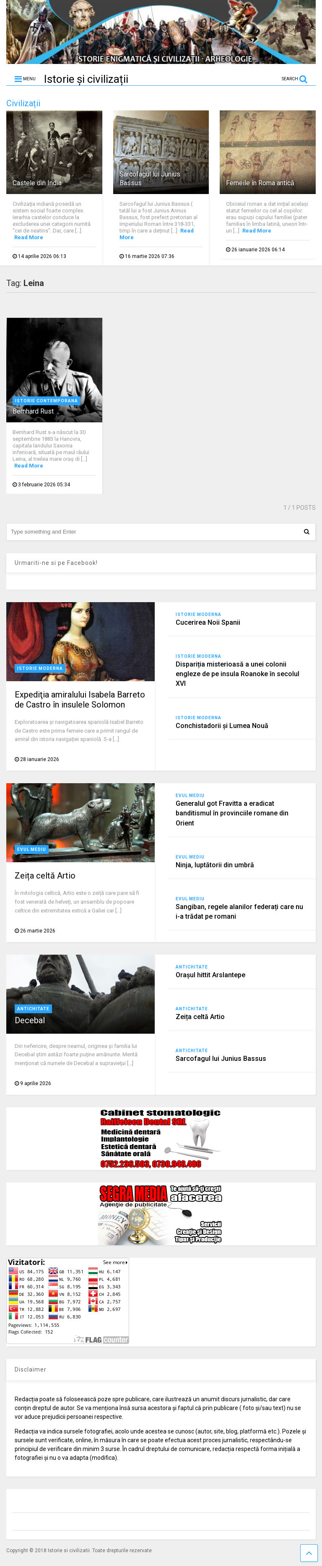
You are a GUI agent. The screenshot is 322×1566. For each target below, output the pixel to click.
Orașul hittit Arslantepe (210, 975)
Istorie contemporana (46, 401)
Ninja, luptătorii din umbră (215, 865)
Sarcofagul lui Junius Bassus (221, 1059)
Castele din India (37, 183)
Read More (28, 237)
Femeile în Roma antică (260, 183)
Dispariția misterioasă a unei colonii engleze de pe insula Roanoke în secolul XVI (237, 673)
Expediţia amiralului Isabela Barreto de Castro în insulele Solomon (80, 700)
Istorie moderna (40, 668)
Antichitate (33, 1009)
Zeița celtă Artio (45, 876)
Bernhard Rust (33, 411)
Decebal (30, 1020)
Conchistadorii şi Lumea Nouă (222, 726)
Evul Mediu (31, 849)
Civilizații (23, 103)
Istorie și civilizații (86, 79)
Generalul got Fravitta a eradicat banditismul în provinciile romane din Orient (232, 813)
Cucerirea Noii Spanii (208, 622)
